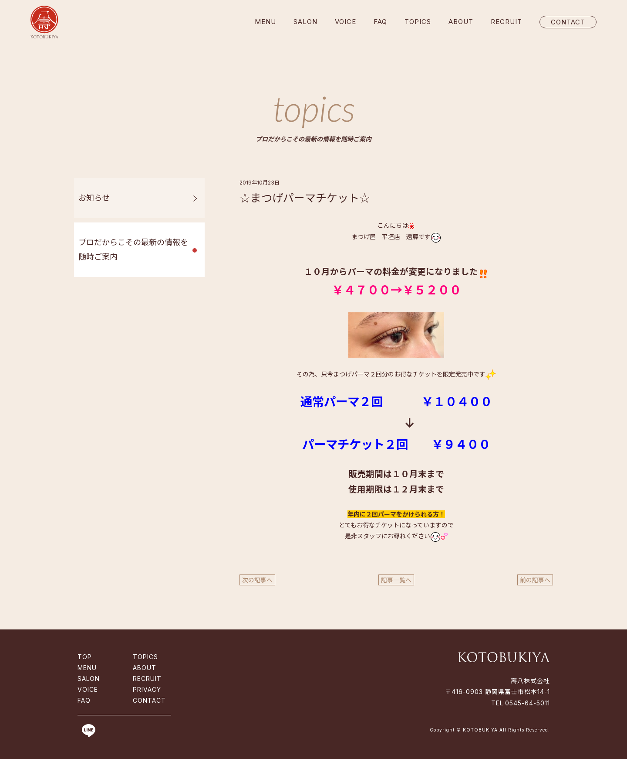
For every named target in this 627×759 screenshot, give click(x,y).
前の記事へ (535, 580)
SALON (305, 21)
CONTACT (568, 22)
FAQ (380, 21)
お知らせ (94, 197)
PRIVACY (147, 689)
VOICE (345, 21)
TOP (85, 656)
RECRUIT (506, 21)
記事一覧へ (396, 580)
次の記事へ (257, 580)
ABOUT (460, 21)
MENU (265, 21)
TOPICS (418, 21)
